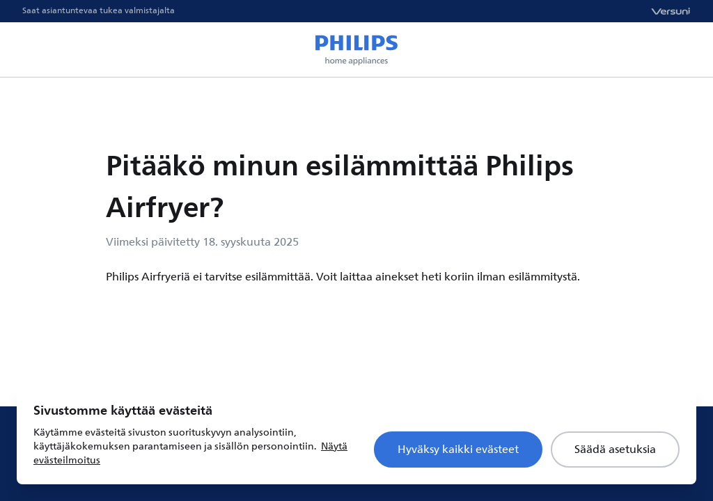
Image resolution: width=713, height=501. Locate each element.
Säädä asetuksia (615, 449)
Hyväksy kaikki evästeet (458, 449)
